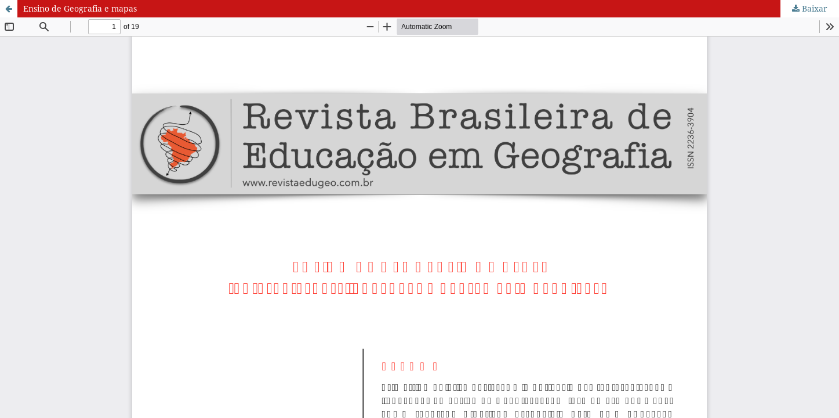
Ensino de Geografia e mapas (80, 8)
